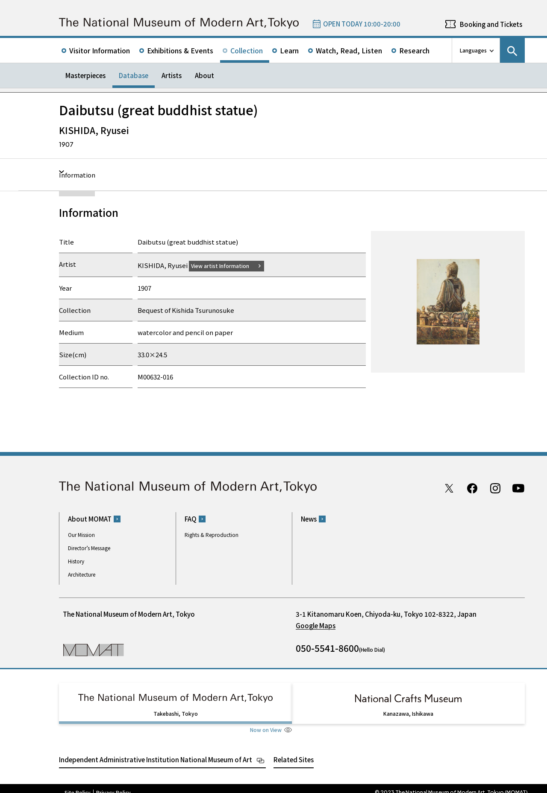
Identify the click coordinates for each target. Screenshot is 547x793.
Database (133, 75)
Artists (172, 75)
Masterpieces (85, 75)
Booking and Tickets (491, 24)
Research (414, 50)
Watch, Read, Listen (349, 50)
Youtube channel (518, 488)
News (309, 518)
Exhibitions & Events (180, 50)
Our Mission (81, 534)
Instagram (495, 488)
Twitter (449, 488)
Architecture (81, 574)
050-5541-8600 (327, 647)
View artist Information (225, 265)
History (76, 561)
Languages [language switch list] (473, 50)
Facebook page (472, 488)
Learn (289, 50)
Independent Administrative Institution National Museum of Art (155, 751)
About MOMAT (90, 518)
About (204, 75)
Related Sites (294, 751)
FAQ (191, 518)
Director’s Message (89, 547)
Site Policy (78, 784)
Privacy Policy (113, 784)
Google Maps (315, 625)
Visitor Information (99, 50)
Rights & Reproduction (211, 534)
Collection (246, 50)
